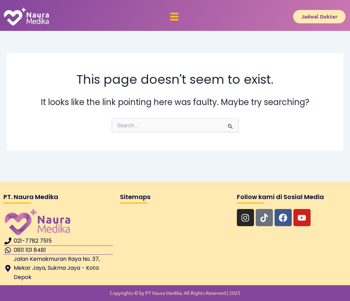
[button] (174, 17)
